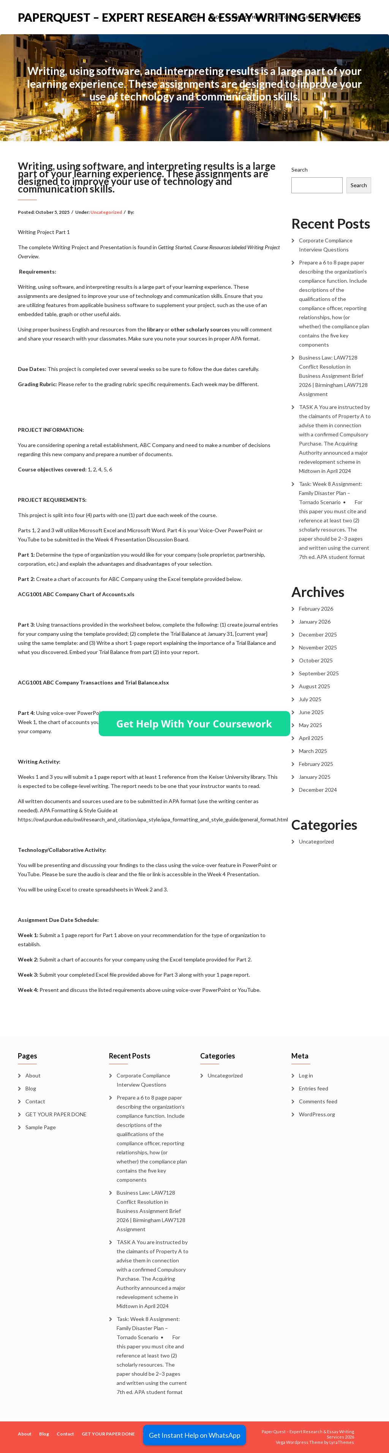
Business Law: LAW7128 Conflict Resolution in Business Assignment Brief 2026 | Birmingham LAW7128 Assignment (333, 375)
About (33, 1075)
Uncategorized (106, 212)
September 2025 (319, 673)
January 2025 (314, 776)
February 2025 (316, 764)
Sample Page (40, 1127)
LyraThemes (341, 1442)
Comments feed (318, 1101)
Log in (306, 1075)
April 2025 (311, 738)
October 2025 (316, 660)
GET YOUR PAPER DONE (56, 1114)
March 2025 (313, 751)
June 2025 (311, 712)
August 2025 (314, 686)
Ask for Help (247, 17)
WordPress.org (317, 1114)
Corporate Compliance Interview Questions (326, 245)
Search (299, 169)
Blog (216, 17)
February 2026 (316, 608)
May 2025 (310, 725)
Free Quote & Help (295, 17)
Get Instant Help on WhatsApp (194, 1435)
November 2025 (318, 647)
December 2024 (318, 789)
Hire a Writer (344, 17)
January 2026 (314, 621)
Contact (35, 1101)
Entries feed (313, 1088)
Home (194, 17)
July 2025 (310, 699)
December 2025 (318, 634)
